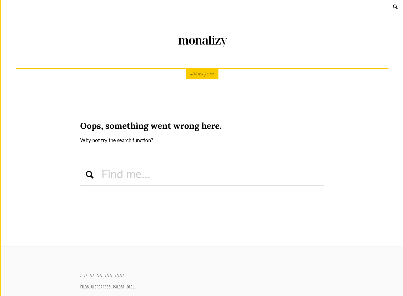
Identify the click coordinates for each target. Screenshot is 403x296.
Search (396, 6)
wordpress (101, 287)
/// (92, 275)
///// (109, 275)
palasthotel (123, 287)
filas (84, 287)
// (85, 275)
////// (119, 275)
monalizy (202, 40)
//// (100, 275)
